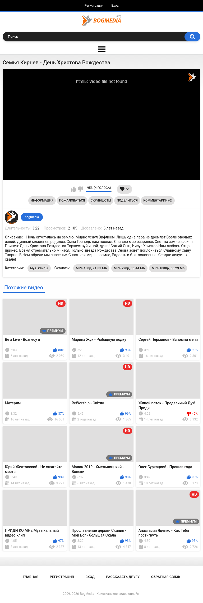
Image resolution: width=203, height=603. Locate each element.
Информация (42, 200)
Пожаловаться (72, 200)
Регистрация (94, 5)
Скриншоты (101, 200)
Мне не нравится (80, 189)
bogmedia (32, 217)
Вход (114, 5)
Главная (30, 577)
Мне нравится (73, 189)
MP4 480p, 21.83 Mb (91, 268)
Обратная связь (165, 577)
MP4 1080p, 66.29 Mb (168, 268)
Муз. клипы (39, 268)
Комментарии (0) (157, 200)
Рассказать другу (123, 577)
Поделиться (127, 200)
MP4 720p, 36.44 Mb (129, 268)
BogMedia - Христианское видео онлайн (109, 594)
